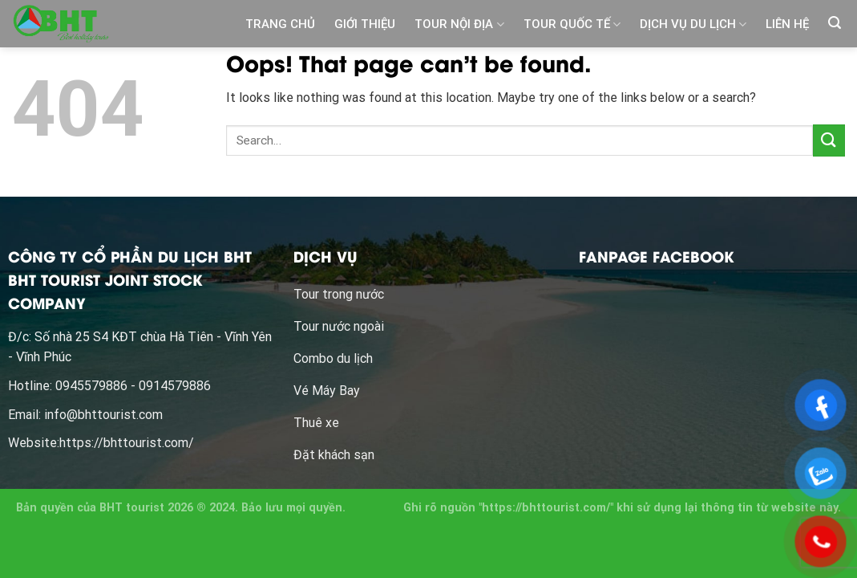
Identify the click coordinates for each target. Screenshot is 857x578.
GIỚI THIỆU (364, 24)
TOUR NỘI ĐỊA (458, 24)
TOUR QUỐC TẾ (572, 24)
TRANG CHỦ (280, 24)
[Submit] (829, 140)
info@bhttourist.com (103, 414)
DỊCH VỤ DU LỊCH (693, 24)
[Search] (834, 23)
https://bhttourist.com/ (126, 442)
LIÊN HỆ (787, 24)
